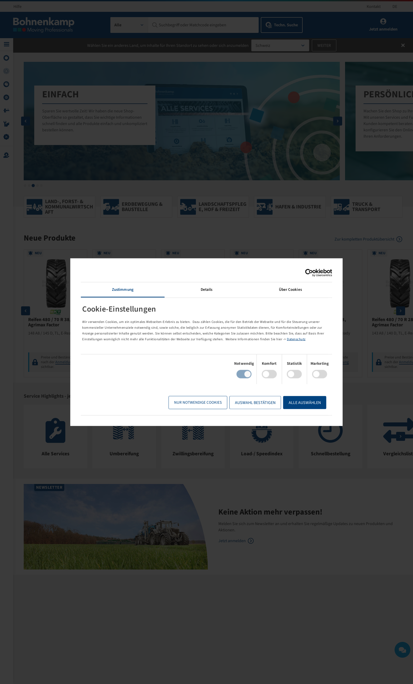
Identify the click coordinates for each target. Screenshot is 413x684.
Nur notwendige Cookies (197, 402)
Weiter (324, 45)
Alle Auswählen (304, 403)
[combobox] (129, 25)
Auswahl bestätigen (254, 403)
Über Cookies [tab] (289, 289)
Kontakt (374, 6)
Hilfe (17, 6)
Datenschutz (297, 339)
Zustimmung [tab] (123, 289)
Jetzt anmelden (232, 540)
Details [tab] (207, 289)
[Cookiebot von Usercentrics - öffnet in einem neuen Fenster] (309, 273)
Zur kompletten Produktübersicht (365, 238)
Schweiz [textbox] (262, 45)
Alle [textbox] (117, 25)
